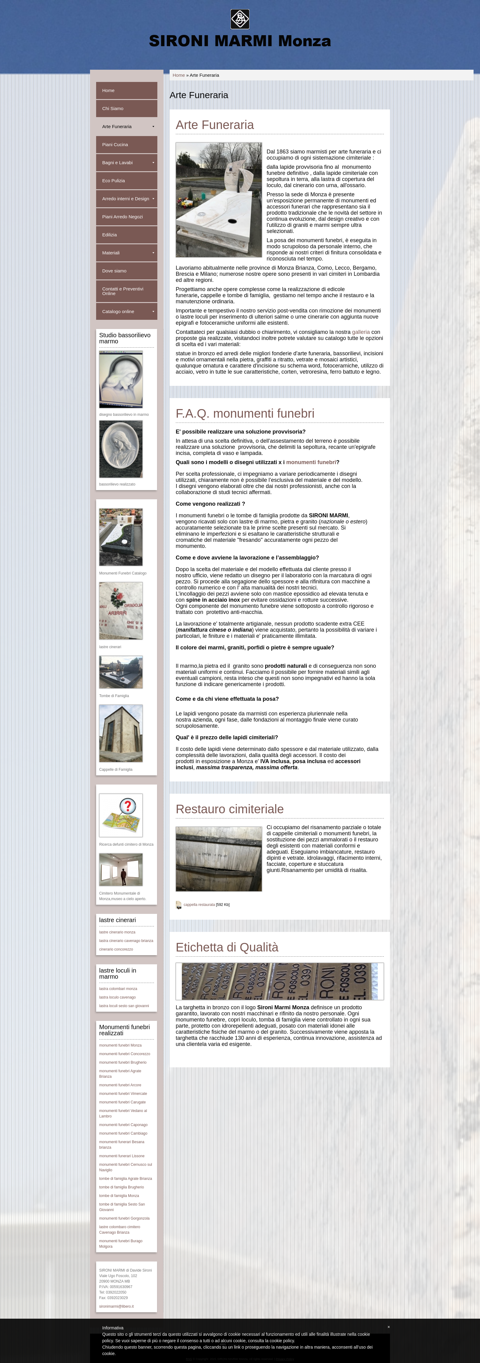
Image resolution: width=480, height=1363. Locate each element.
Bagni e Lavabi (128, 162)
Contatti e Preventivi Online (122, 291)
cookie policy (282, 1340)
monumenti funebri (311, 462)
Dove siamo (114, 270)
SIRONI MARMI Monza (240, 40)
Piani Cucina (115, 144)
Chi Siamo (112, 108)
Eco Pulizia (113, 180)
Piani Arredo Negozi (122, 216)
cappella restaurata (199, 905)
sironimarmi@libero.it (116, 1306)
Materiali (128, 252)
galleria (361, 332)
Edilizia (109, 234)
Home (179, 75)
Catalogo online (128, 311)
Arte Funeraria (128, 126)
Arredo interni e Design (128, 198)
